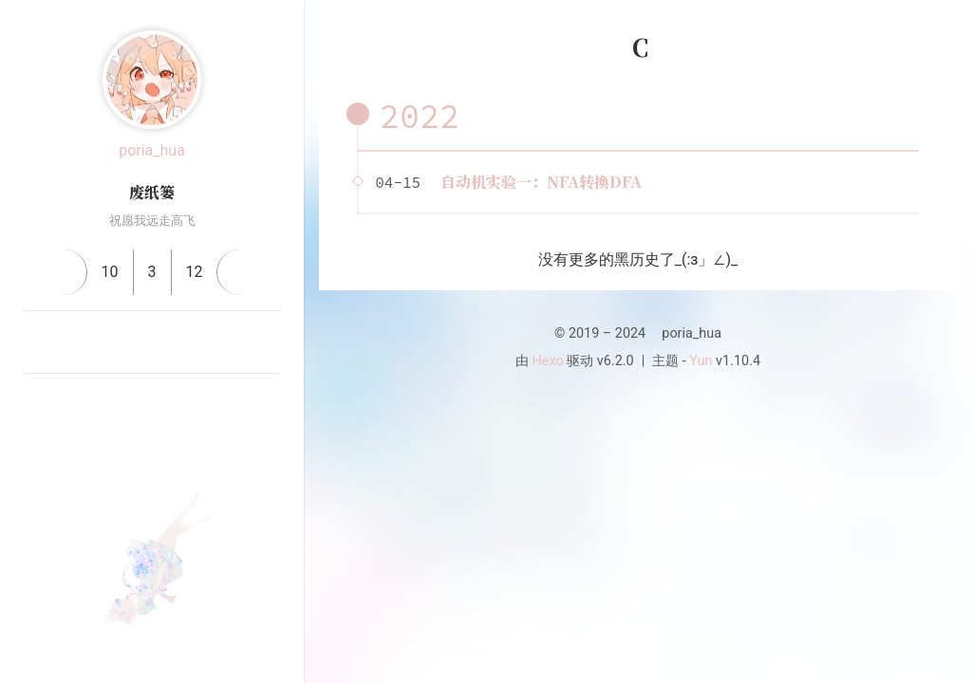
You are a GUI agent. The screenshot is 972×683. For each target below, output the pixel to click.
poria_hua (152, 150)
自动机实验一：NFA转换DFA (541, 182)
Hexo (548, 361)
